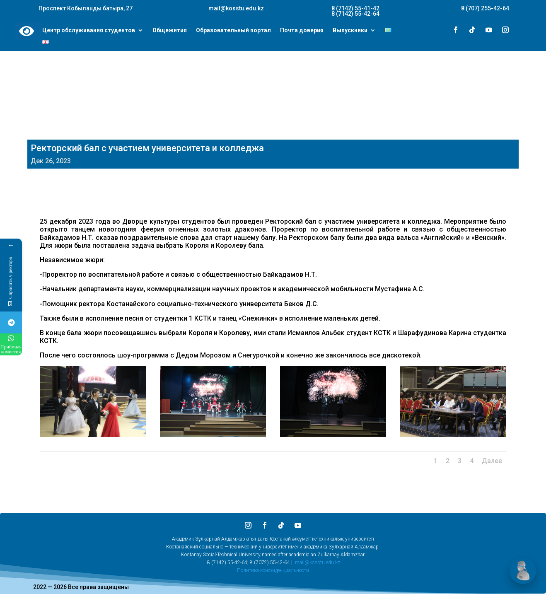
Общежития (169, 31)
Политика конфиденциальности (273, 570)
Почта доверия (302, 31)
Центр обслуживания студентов (88, 31)
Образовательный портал (233, 31)
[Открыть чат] (523, 571)
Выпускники (350, 31)
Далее (492, 461)
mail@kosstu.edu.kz (317, 562)
